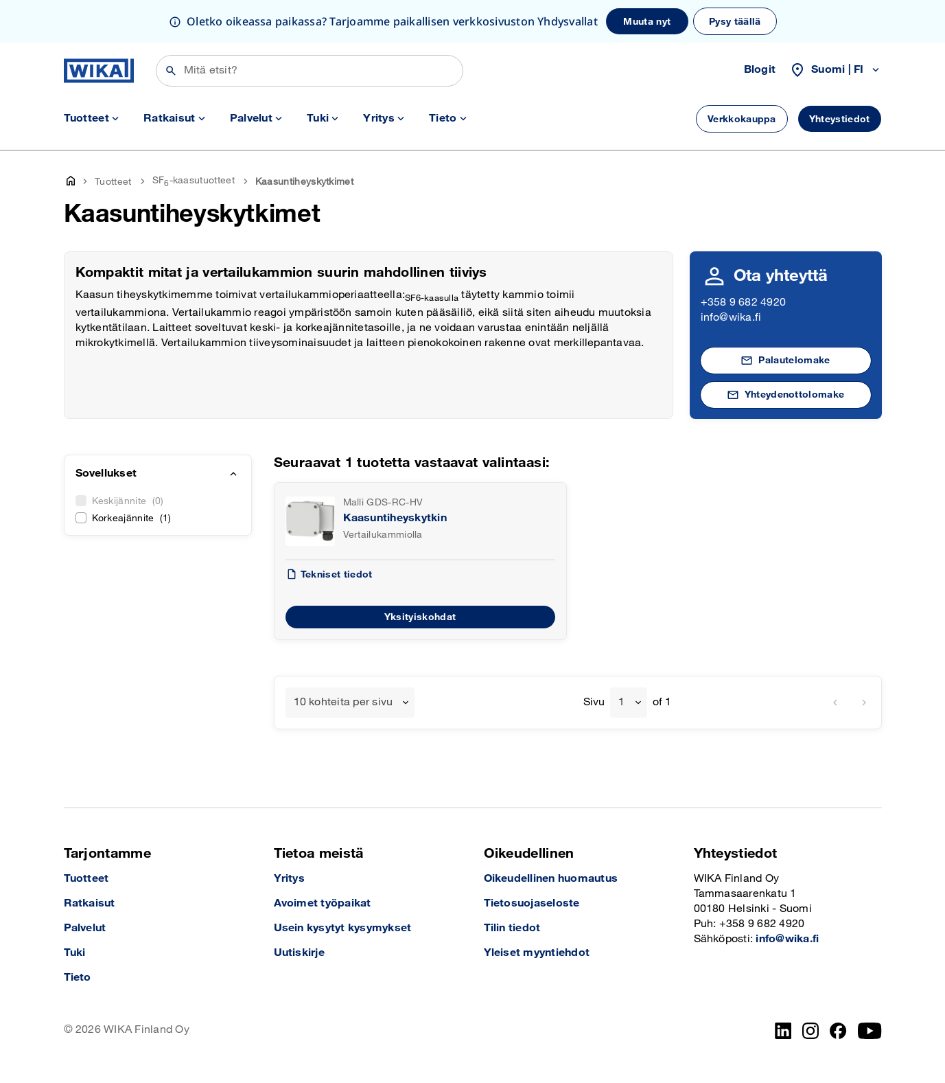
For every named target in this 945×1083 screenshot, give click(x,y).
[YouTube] (870, 1031)
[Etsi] (309, 71)
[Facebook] (838, 1031)
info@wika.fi (731, 317)
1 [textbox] (621, 702)
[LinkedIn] (783, 1031)
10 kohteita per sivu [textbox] (343, 702)
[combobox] (350, 702)
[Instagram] (810, 1031)
